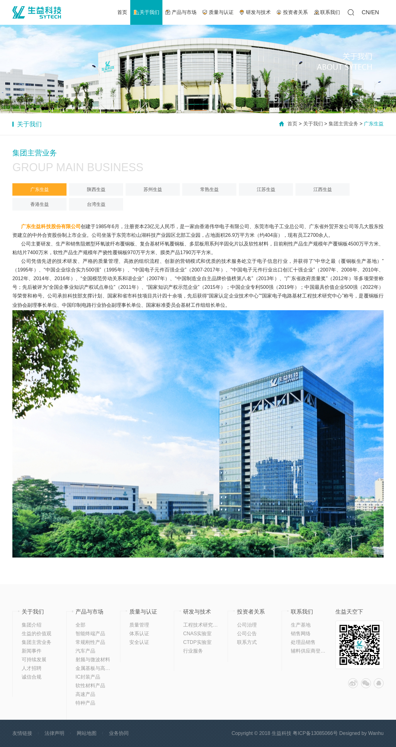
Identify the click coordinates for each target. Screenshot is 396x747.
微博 (353, 683)
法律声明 (54, 733)
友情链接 (22, 733)
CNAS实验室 (197, 633)
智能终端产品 (90, 633)
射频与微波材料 (92, 659)
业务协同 (119, 733)
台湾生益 (96, 204)
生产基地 (301, 625)
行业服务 (193, 651)
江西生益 (322, 189)
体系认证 (139, 633)
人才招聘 (31, 668)
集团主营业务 (343, 123)
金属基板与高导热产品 (100, 668)
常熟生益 (209, 189)
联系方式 (247, 642)
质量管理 (139, 625)
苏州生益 (153, 189)
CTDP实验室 (197, 642)
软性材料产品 (90, 685)
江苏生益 (266, 189)
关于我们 (313, 123)
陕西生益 (96, 189)
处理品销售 (303, 642)
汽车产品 (85, 651)
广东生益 (39, 189)
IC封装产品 (87, 677)
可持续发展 (34, 659)
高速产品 (85, 694)
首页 (292, 123)
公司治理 (247, 625)
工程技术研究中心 (203, 625)
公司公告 (247, 633)
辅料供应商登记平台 (313, 651)
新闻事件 (31, 651)
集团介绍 (31, 625)
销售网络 (301, 633)
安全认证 (139, 642)
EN (375, 12)
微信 (366, 683)
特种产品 (85, 703)
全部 (80, 625)
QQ (379, 683)
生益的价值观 (36, 633)
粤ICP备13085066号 (315, 733)
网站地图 (87, 733)
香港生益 (39, 204)
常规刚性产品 (90, 642)
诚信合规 (31, 677)
